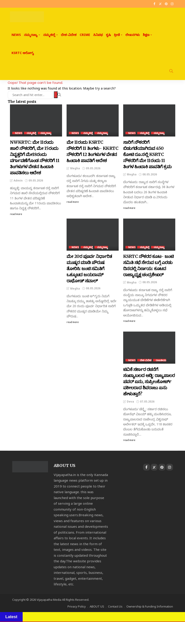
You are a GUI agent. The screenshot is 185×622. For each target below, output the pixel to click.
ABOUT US (97, 606)
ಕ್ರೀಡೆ (117, 35)
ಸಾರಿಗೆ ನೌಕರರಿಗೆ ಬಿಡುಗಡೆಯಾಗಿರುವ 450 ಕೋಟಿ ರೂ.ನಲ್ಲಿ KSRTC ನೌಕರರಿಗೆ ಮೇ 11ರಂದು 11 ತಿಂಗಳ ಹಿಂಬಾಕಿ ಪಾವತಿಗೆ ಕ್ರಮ (147, 154)
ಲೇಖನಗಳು (132, 35)
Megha (75, 168)
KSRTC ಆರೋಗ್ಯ (23, 53)
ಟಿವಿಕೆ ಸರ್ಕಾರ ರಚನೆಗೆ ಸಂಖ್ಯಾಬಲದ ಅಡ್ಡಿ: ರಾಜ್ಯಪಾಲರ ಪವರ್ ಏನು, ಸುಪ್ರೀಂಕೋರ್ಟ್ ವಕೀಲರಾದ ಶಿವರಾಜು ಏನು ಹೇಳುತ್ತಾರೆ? (149, 381)
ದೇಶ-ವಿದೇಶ (69, 35)
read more (16, 213)
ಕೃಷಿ (108, 35)
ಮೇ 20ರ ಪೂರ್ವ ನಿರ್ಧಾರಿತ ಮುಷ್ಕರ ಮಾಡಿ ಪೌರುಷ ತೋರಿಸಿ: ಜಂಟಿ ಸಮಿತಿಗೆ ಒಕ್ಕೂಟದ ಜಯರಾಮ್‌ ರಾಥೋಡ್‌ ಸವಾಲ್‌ (89, 268)
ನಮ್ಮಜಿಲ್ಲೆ (49, 35)
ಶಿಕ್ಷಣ (146, 35)
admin (18, 180)
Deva (130, 401)
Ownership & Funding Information (149, 606)
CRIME (85, 35)
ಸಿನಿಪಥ (98, 35)
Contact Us (115, 606)
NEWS (16, 35)
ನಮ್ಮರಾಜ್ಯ (31, 35)
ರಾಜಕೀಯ (161, 360)
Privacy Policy (76, 606)
